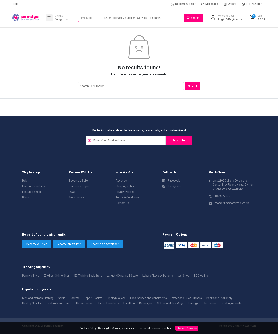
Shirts (61, 298)
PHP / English (252, 4)
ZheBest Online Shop (57, 275)
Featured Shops (32, 191)
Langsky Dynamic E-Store (122, 275)
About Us (121, 180)
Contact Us (122, 202)
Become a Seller (79, 180)
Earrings (193, 303)
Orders (230, 4)
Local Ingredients (231, 303)
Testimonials (77, 197)
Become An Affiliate (69, 244)
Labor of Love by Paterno (157, 275)
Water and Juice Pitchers (186, 298)
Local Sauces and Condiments (148, 298)
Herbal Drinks (84, 303)
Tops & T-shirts (93, 298)
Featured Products (33, 186)
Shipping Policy (125, 186)
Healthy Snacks (31, 303)
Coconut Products (108, 303)
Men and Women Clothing (37, 298)
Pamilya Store (30, 275)
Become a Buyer (79, 186)
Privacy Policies (125, 191)
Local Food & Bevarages (137, 303)
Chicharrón (209, 303)
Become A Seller (183, 4)
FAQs (72, 191)
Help (15, 3)
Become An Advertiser (105, 244)
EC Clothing (201, 275)
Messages (209, 4)
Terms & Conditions (127, 197)
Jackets (75, 298)
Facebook (171, 180)
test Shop (183, 275)
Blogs (25, 197)
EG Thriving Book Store (88, 275)
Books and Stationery (219, 298)
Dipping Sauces (116, 298)
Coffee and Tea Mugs (170, 303)
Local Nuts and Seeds (59, 303)
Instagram (171, 186)
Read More (167, 328)
